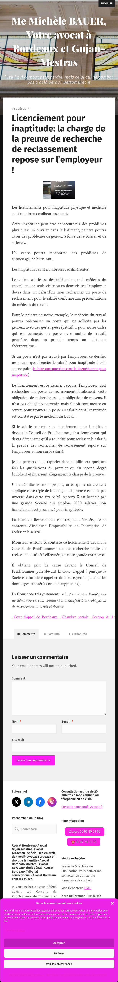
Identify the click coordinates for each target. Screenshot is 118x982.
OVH (87, 889)
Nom (16, 722)
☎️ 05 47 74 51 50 (83, 842)
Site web (18, 740)
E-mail (67, 722)
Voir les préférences (59, 964)
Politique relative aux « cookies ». (27, 974)
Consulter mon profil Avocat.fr (82, 808)
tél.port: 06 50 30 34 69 (84, 832)
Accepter (59, 943)
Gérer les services (15, 930)
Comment (18, 679)
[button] (112, 903)
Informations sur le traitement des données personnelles (76, 974)
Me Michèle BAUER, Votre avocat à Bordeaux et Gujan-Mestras (59, 41)
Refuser (59, 953)
